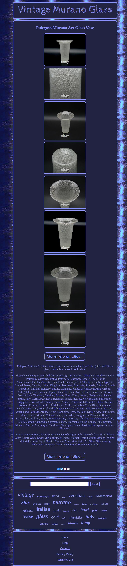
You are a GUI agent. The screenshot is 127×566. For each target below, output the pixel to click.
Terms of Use (65, 559)
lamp (85, 522)
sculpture (94, 504)
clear (105, 504)
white (90, 497)
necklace (102, 518)
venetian (76, 495)
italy (89, 516)
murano (62, 502)
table (63, 524)
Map (65, 542)
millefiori (28, 510)
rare (63, 497)
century (44, 523)
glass (42, 516)
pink (56, 510)
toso (84, 504)
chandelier (75, 517)
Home (64, 537)
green (37, 503)
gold (55, 517)
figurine (66, 511)
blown (73, 523)
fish (74, 510)
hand (55, 496)
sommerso (104, 496)
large (103, 510)
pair (94, 510)
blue (25, 502)
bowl (85, 509)
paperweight (43, 496)
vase (28, 516)
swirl (64, 518)
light (46, 503)
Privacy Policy (65, 554)
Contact (65, 548)
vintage (26, 495)
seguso (55, 524)
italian (43, 509)
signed (76, 504)
